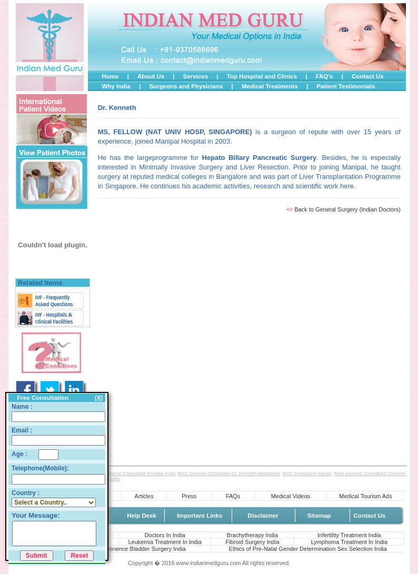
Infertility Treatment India (349, 535)
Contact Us (368, 76)
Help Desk (141, 515)
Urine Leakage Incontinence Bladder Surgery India (121, 549)
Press (189, 496)
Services (195, 76)
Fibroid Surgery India (252, 542)
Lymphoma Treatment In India (349, 542)
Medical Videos (290, 496)
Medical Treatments (270, 86)
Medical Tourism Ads (365, 496)
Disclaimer (263, 515)
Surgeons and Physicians (186, 86)
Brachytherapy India (252, 535)
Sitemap (319, 515)
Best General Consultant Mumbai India (134, 473)
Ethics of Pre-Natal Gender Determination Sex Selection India (308, 549)
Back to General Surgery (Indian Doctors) (347, 209)
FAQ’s (324, 76)
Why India (116, 86)
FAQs (233, 496)
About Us (150, 76)
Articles (144, 496)
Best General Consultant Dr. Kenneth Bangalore (229, 473)
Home (110, 76)
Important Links (199, 515)
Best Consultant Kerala (307, 473)
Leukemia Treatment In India (164, 542)
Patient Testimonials (345, 86)
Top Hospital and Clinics (262, 76)
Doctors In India (165, 535)
